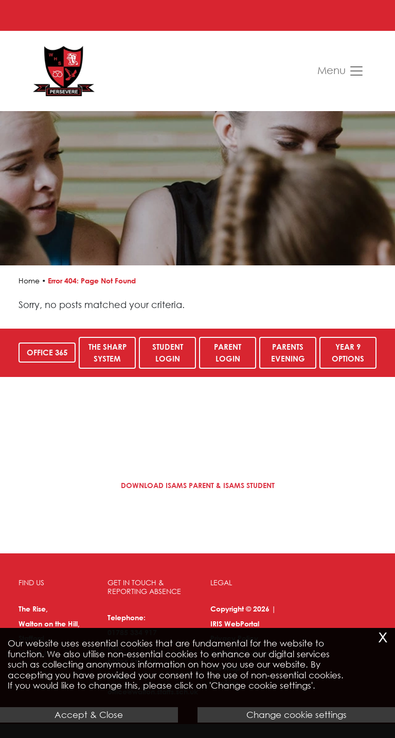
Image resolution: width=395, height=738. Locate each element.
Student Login (167, 352)
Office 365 (47, 352)
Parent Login (227, 352)
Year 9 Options (348, 352)
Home (29, 280)
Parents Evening (287, 352)
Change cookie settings (296, 714)
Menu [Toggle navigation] (340, 71)
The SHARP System (107, 352)
